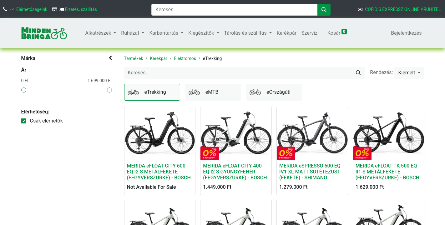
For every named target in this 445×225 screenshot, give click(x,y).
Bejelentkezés (406, 33)
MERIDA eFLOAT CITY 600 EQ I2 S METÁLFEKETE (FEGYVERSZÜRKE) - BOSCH (159, 172)
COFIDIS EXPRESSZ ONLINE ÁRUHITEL (403, 9)
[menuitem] (80, 33)
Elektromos (185, 58)
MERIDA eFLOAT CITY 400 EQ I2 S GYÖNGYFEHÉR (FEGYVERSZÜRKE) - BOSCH (235, 172)
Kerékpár (158, 58)
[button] (409, 73)
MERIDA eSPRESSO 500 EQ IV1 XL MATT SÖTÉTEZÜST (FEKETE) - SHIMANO (310, 172)
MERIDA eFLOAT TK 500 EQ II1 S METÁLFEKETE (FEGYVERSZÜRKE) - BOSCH (387, 172)
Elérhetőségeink (31, 9)
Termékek (133, 58)
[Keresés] (324, 10)
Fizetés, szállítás (81, 9)
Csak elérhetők (46, 121)
